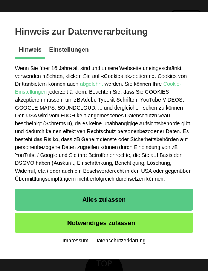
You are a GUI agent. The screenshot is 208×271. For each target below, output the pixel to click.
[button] (104, 199)
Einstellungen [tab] (69, 49)
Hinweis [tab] (30, 49)
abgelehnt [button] (91, 84)
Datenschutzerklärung (119, 241)
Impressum (76, 241)
